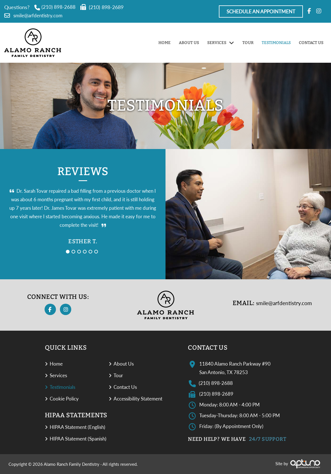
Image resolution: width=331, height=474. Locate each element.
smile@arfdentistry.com (33, 15)
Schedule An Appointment (261, 11)
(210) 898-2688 (55, 7)
